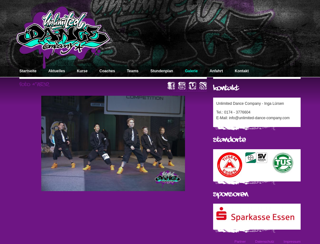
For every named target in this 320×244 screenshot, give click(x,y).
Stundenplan (161, 71)
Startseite (28, 71)
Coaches (107, 71)
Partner (240, 241)
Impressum (292, 241)
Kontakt (242, 71)
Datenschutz (264, 241)
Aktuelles (56, 71)
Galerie (191, 71)
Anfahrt (216, 71)
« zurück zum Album (190, 90)
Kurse (82, 71)
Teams (132, 71)
